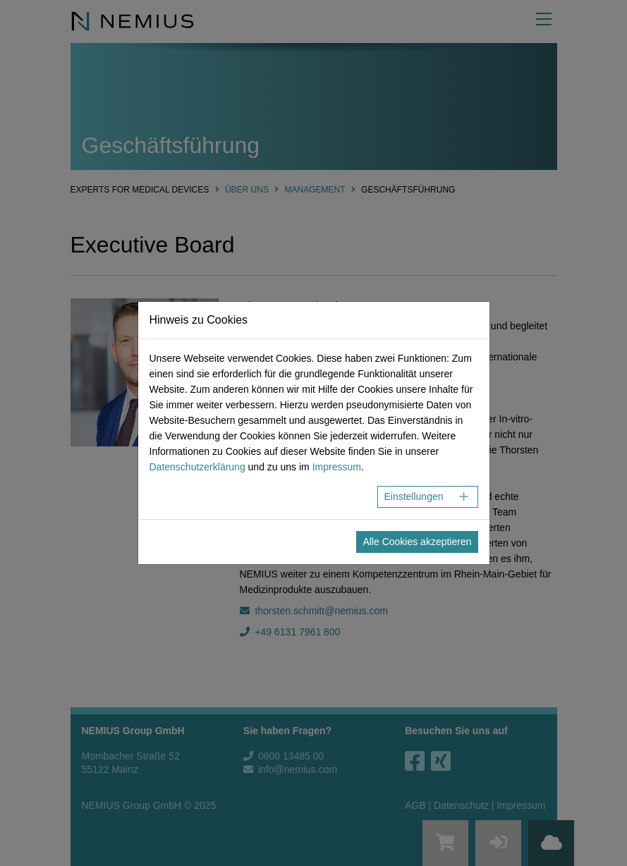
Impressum (336, 466)
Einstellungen (413, 496)
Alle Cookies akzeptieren (417, 541)
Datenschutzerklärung (197, 466)
